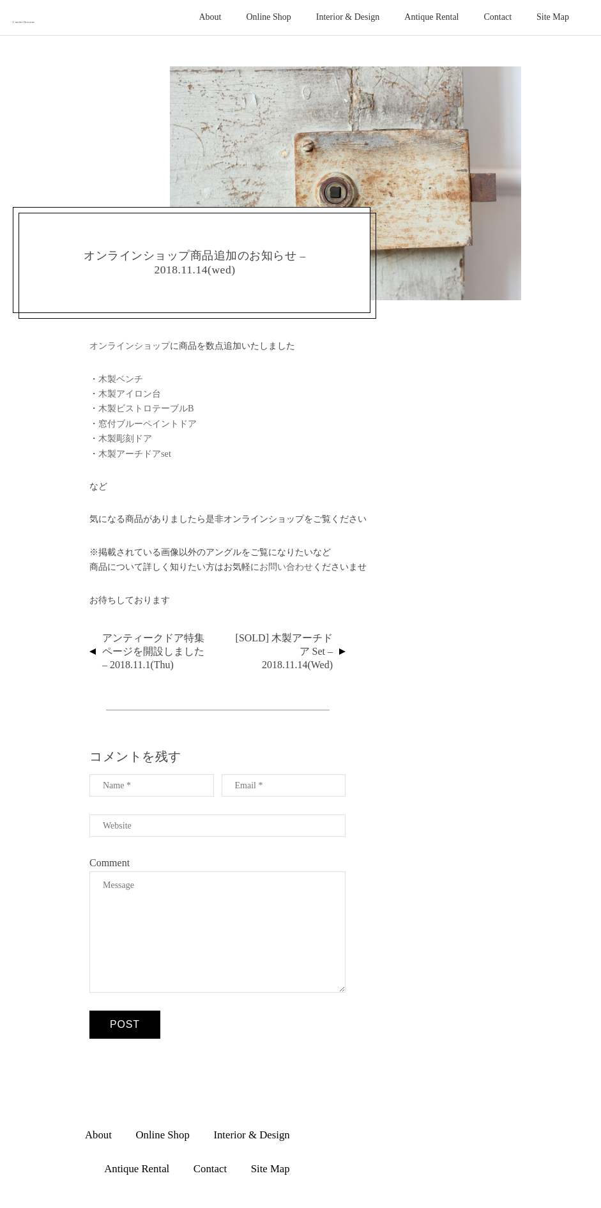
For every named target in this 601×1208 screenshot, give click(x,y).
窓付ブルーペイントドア (147, 423)
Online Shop (268, 17)
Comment (109, 862)
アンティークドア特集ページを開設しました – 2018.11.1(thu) (153, 651)
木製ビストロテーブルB (146, 408)
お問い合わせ (286, 567)
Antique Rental (431, 17)
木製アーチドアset (134, 453)
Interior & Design (348, 17)
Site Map (552, 17)
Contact (498, 17)
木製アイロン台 (129, 393)
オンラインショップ (129, 345)
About (210, 17)
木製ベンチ (120, 379)
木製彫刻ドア (125, 438)
